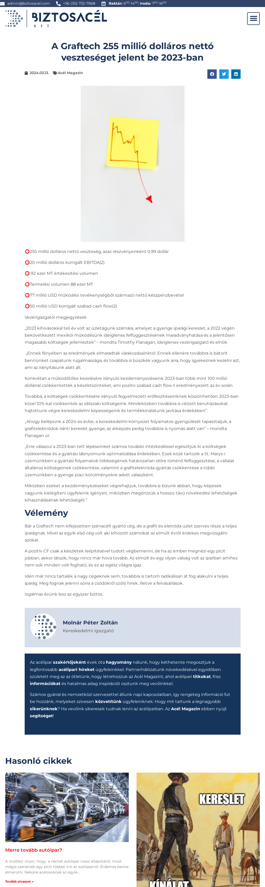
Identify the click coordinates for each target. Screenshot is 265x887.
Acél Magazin (70, 72)
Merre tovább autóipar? (33, 850)
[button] (253, 18)
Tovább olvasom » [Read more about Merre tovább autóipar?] (19, 881)
